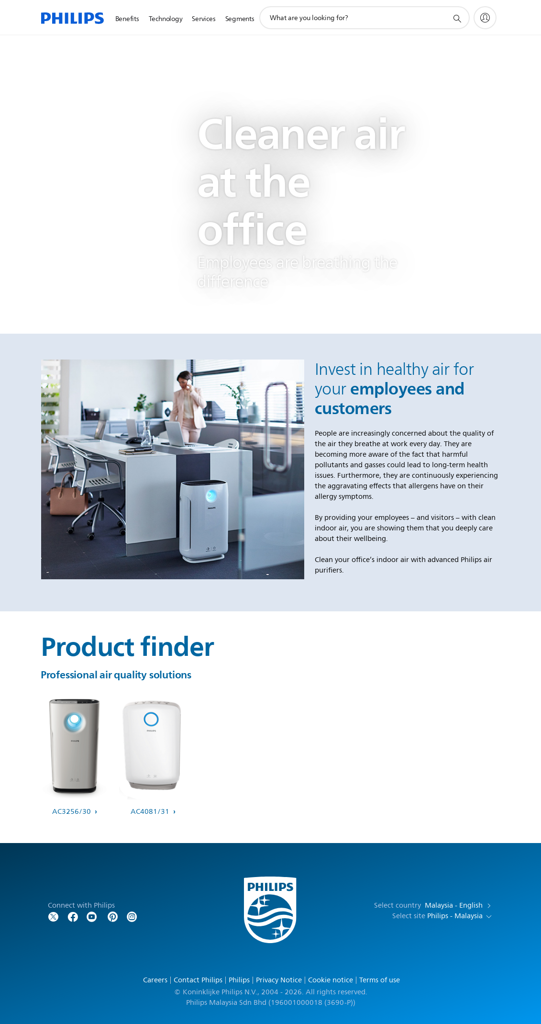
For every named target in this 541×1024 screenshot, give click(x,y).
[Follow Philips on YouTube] (92, 916)
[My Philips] (485, 17)
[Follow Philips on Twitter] (53, 916)
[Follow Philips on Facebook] (72, 916)
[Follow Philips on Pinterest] (113, 916)
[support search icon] (457, 18)
